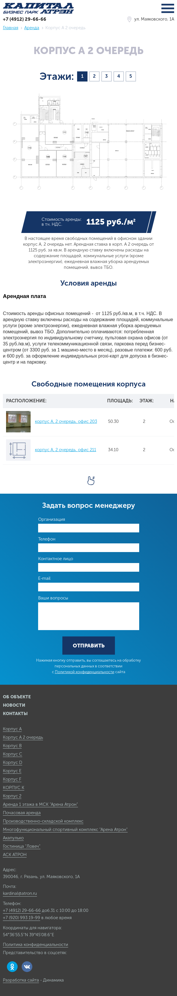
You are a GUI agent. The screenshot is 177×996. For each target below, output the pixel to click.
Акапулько (13, 838)
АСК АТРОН (15, 854)
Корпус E (12, 770)
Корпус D (12, 762)
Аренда (31, 27)
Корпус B (12, 745)
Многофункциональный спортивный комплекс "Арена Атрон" (65, 829)
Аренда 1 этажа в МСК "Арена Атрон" (40, 804)
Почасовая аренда (22, 812)
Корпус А (12, 729)
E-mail (44, 578)
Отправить (89, 646)
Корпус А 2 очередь (23, 737)
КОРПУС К (13, 787)
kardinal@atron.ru (20, 893)
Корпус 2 (12, 796)
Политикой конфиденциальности (84, 672)
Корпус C (12, 754)
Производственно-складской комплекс (43, 821)
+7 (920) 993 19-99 (21, 917)
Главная (10, 27)
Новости (14, 705)
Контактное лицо (55, 558)
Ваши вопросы (53, 598)
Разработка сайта (21, 980)
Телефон (46, 539)
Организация (51, 519)
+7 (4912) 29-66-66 (24, 19)
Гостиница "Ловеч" (21, 846)
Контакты (15, 713)
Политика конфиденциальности (35, 944)
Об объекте (17, 696)
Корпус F (12, 779)
